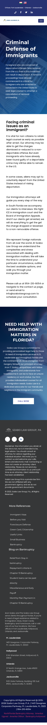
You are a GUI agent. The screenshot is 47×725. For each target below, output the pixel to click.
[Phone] (15, 12)
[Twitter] (26, 12)
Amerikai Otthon (17, 716)
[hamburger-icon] (41, 21)
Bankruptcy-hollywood (35, 716)
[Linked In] (21, 439)
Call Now (23, 401)
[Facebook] (21, 12)
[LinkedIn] (32, 12)
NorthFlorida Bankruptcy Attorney (19, 713)
